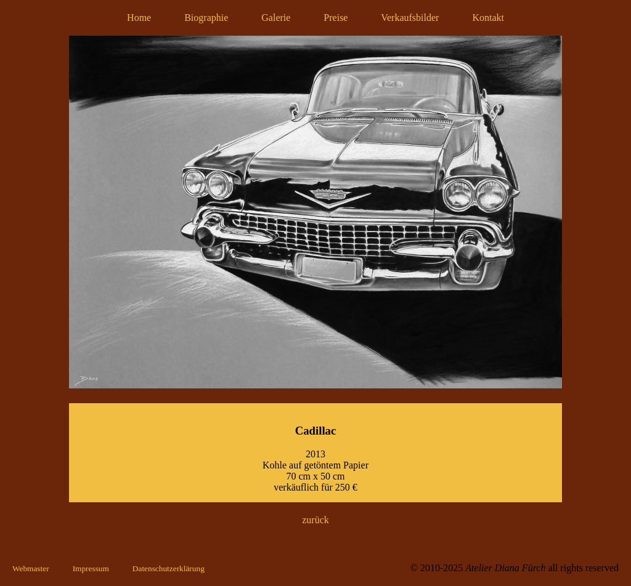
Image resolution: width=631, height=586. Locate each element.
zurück (315, 520)
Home (139, 17)
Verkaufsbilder (410, 17)
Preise (336, 17)
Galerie (275, 17)
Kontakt (488, 17)
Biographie (206, 17)
